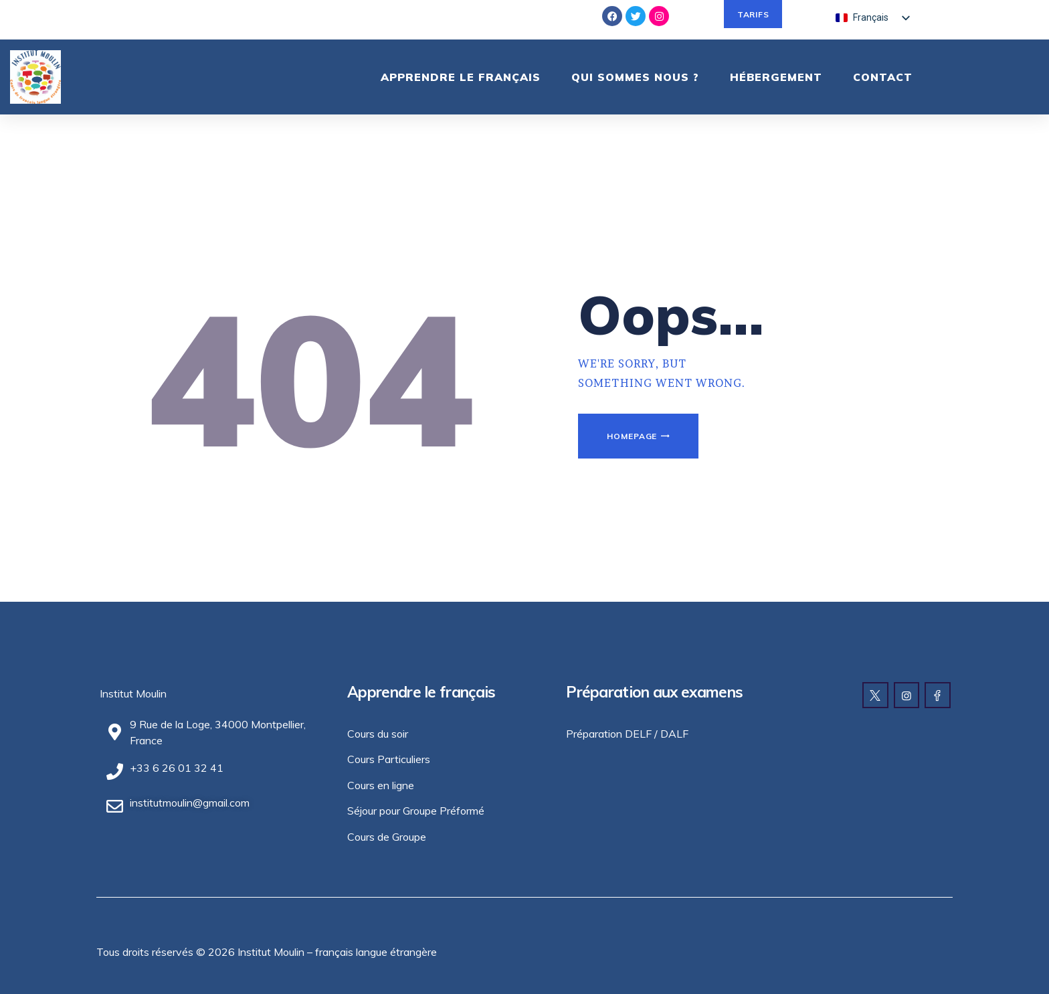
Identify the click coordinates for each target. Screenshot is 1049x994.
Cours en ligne (380, 785)
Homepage (632, 436)
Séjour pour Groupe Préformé (415, 810)
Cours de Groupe (386, 836)
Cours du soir (377, 733)
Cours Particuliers (388, 759)
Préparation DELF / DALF (627, 733)
